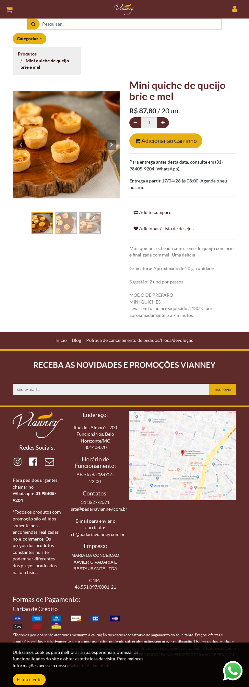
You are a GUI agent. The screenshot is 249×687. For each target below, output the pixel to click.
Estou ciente (29, 679)
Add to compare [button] (152, 212)
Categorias (27, 38)
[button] (21, 144)
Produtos (27, 53)
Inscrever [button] (222, 389)
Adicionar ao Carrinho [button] (166, 140)
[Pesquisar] (33, 24)
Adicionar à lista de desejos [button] (164, 228)
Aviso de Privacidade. (90, 665)
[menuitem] (61, 340)
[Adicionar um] (163, 123)
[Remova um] (135, 123)
